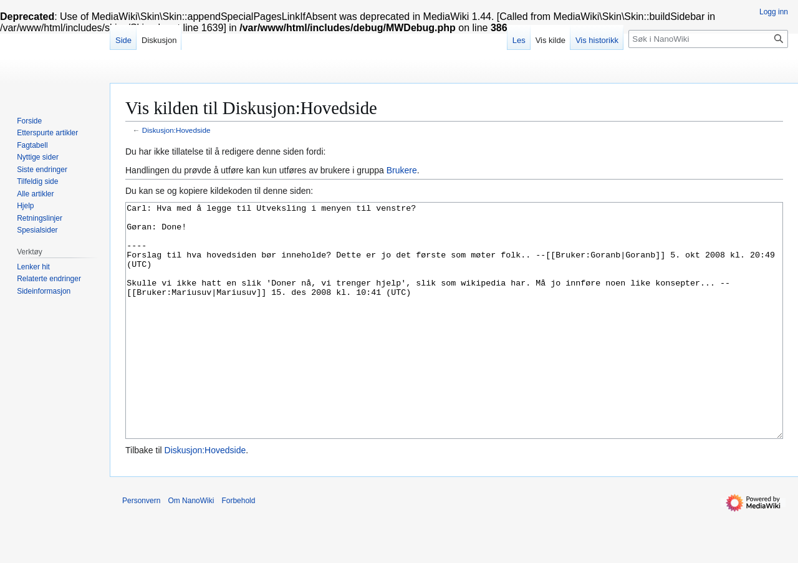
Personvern (141, 547)
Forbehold (238, 547)
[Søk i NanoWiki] (708, 39)
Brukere (402, 170)
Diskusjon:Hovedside (176, 130)
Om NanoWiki (191, 547)
